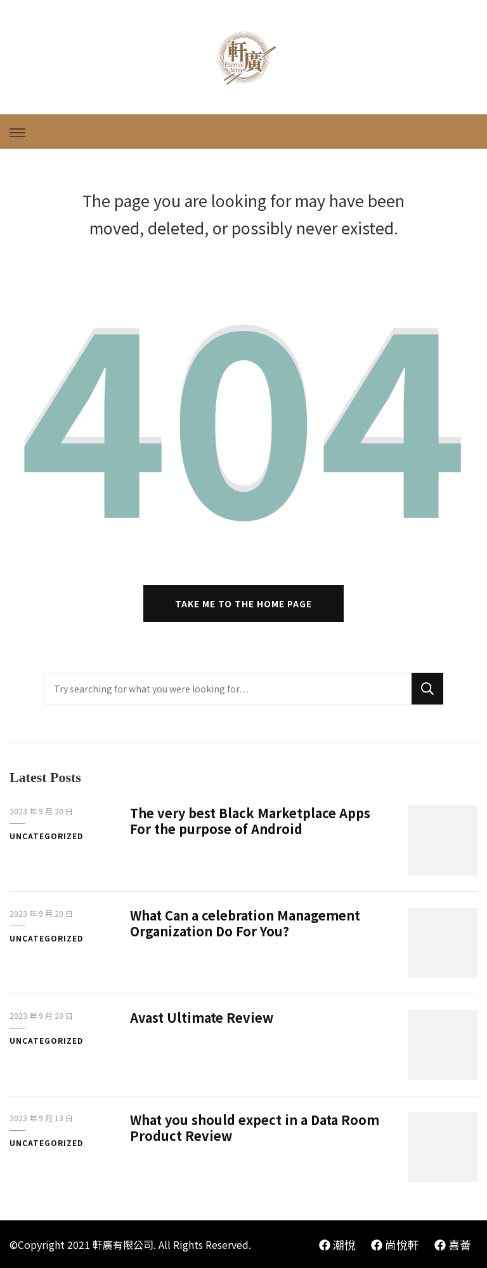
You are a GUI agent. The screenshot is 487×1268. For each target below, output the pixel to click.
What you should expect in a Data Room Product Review (254, 1127)
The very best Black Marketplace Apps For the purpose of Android (250, 821)
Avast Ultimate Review (201, 1017)
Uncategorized (46, 835)
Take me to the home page (243, 603)
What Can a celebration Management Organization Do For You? (245, 923)
